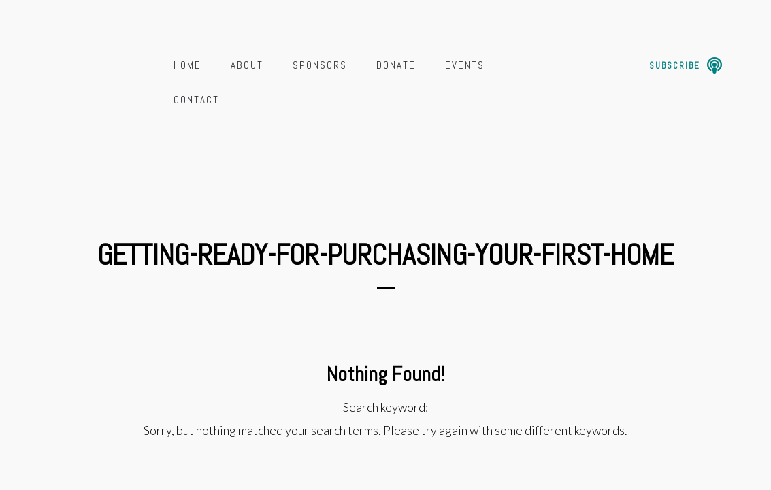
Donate (396, 65)
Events (465, 65)
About (247, 65)
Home (187, 65)
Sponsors (320, 65)
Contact (196, 99)
